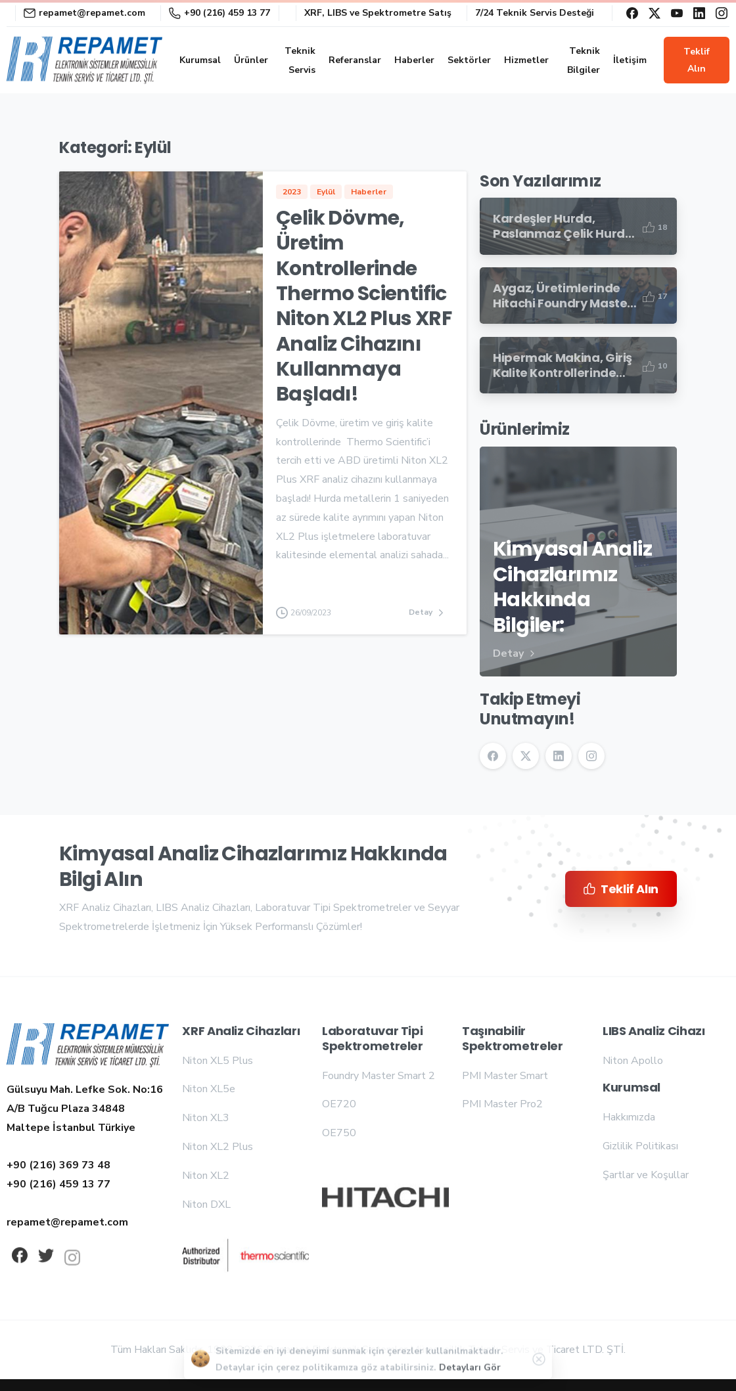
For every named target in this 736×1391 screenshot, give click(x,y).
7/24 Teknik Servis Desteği (534, 13)
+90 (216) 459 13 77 (219, 13)
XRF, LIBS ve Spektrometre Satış (377, 13)
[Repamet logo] (88, 1047)
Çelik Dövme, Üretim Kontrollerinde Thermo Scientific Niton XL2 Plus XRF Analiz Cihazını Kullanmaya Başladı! (363, 306)
